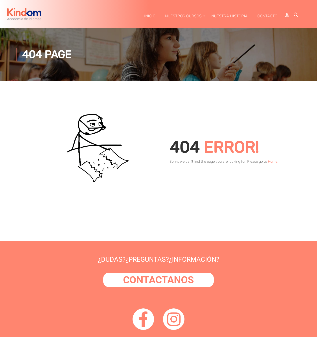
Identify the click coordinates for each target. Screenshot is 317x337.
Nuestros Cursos (183, 16)
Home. (273, 161)
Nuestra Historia (229, 16)
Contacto (267, 16)
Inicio (149, 16)
